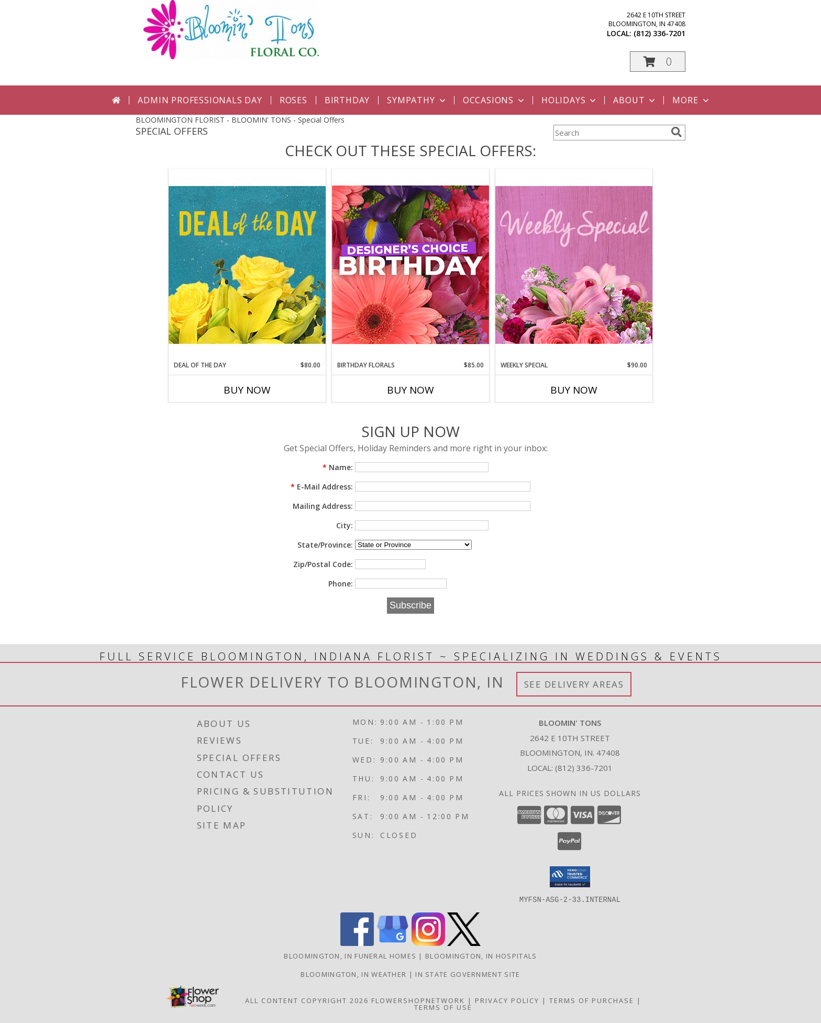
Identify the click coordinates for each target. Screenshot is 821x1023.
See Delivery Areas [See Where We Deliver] (574, 684)
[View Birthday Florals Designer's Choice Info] (410, 264)
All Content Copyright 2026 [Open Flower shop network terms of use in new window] (307, 1000)
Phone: (340, 584)
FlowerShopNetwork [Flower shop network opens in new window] (418, 1000)
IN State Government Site (467, 973)
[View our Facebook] (357, 943)
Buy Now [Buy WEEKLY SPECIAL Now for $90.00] (573, 390)
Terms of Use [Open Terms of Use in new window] (443, 1006)
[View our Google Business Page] (392, 943)
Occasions (494, 100)
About (635, 100)
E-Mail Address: (322, 487)
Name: (338, 467)
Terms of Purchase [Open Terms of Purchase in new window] (591, 1000)
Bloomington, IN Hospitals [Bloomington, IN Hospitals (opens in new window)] (481, 955)
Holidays (569, 100)
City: (344, 525)
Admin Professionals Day (200, 100)
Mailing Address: (323, 506)
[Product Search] (610, 132)
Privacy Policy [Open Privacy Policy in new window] (507, 1000)
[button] (657, 61)
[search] (676, 132)
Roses (293, 100)
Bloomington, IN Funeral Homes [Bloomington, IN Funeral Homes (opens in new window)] (350, 955)
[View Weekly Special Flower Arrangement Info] (573, 264)
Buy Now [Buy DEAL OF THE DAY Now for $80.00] (247, 390)
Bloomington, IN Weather (353, 973)
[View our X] (464, 943)
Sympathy (417, 100)
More (691, 100)
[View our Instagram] (428, 943)
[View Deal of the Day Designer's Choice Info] (247, 264)
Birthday (347, 100)
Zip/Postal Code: (323, 564)
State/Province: (325, 545)
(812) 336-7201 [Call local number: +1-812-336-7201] (659, 33)
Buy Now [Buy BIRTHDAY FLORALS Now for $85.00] (410, 390)
